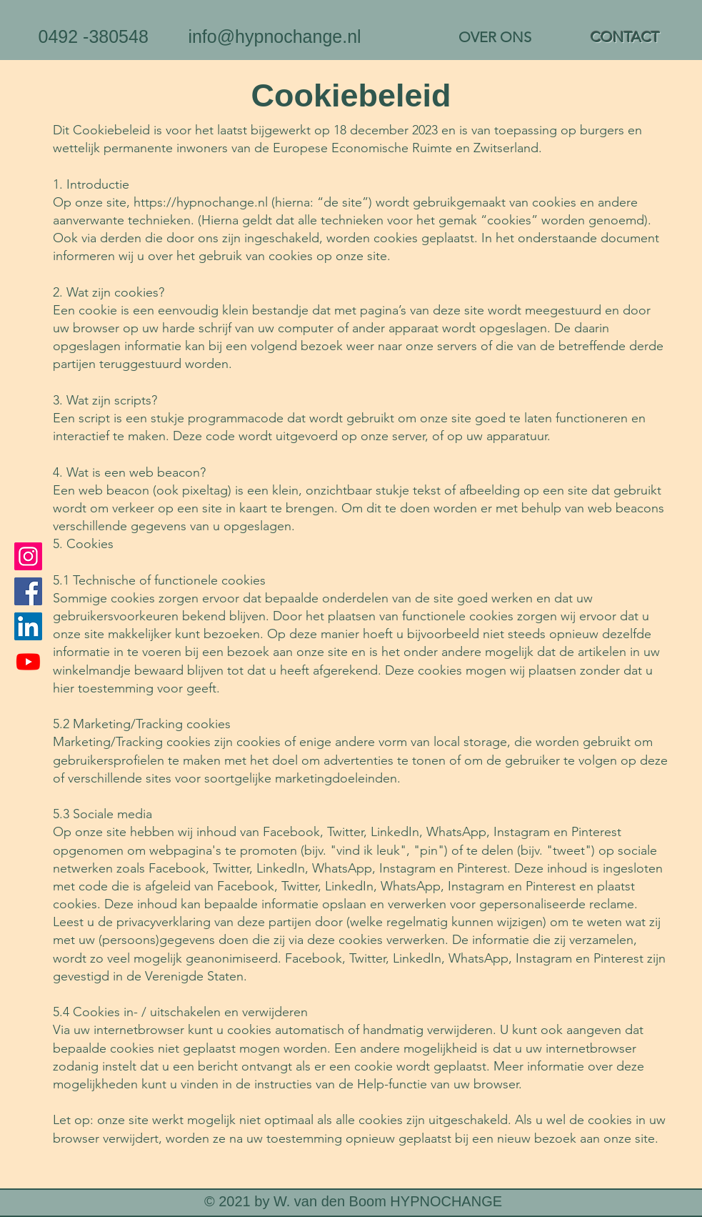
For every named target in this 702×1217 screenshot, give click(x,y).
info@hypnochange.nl (274, 36)
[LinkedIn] (28, 626)
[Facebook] (28, 591)
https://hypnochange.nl (201, 202)
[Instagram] (28, 556)
